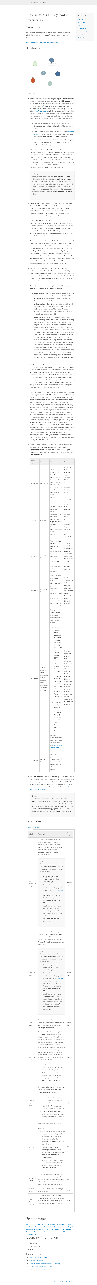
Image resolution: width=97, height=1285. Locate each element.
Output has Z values (63, 1229)
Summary (81, 19)
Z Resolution (48, 1232)
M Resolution (41, 1229)
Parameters (82, 29)
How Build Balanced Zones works (40, 1267)
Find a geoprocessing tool (38, 1270)
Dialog (30, 827)
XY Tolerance (31, 1234)
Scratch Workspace (42, 1227)
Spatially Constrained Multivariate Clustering (44, 1264)
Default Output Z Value (34, 1232)
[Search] (65, 3)
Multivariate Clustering (36, 1260)
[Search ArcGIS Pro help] (46, 2)
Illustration (81, 22)
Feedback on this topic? (66, 1281)
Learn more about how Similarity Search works (43, 43)
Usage (80, 25)
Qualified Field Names (58, 1227)
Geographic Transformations (57, 1224)
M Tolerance (51, 1229)
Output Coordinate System (36, 1224)
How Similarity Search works (38, 1257)
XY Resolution (68, 1232)
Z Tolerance (57, 1232)
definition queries (42, 111)
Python (37, 827)
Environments (82, 32)
